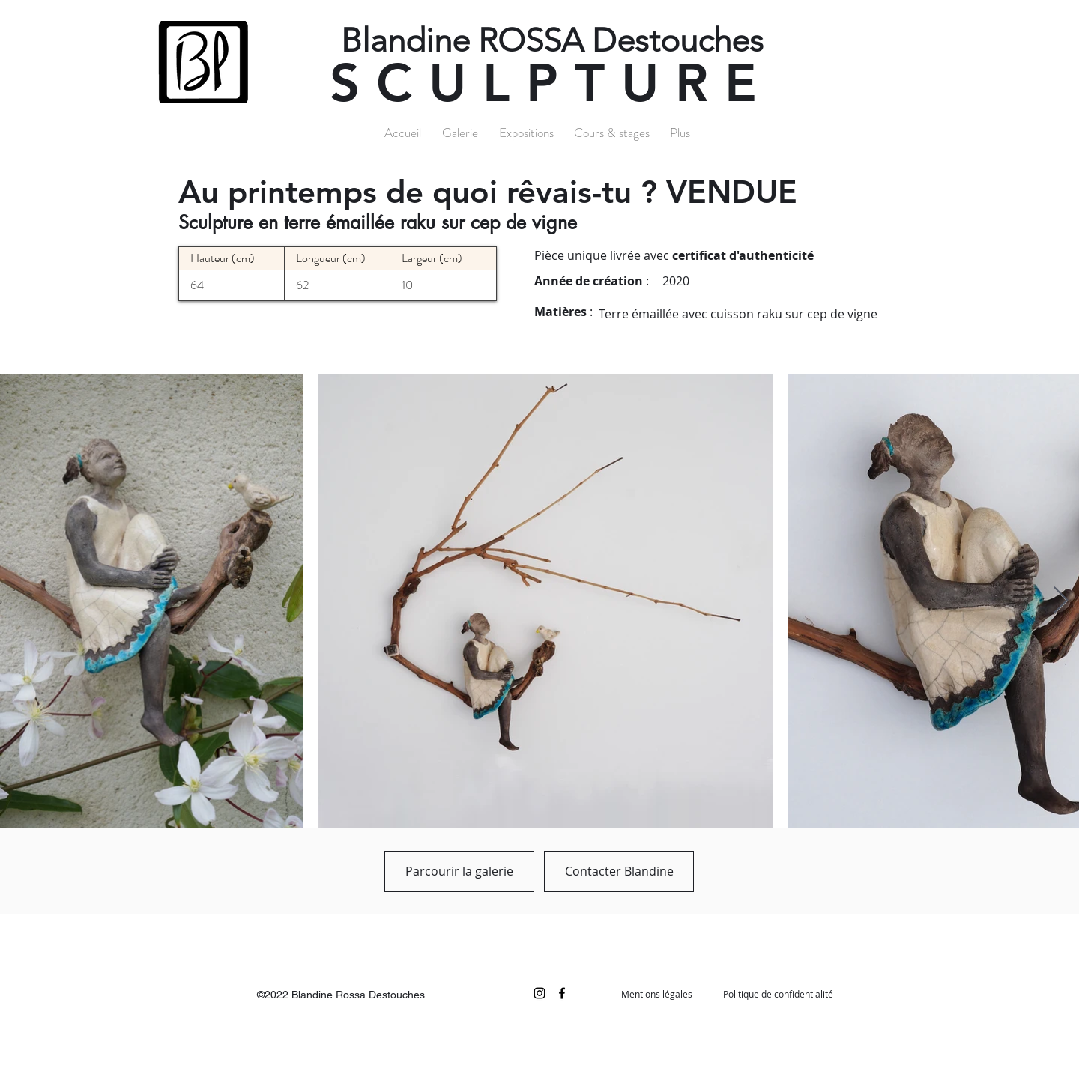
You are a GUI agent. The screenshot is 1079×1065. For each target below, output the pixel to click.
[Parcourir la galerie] (459, 871)
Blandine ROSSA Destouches (552, 40)
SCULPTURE (551, 83)
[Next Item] (1060, 601)
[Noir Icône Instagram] (539, 993)
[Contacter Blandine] (619, 871)
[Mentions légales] (656, 994)
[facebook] (561, 993)
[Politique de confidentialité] (778, 994)
